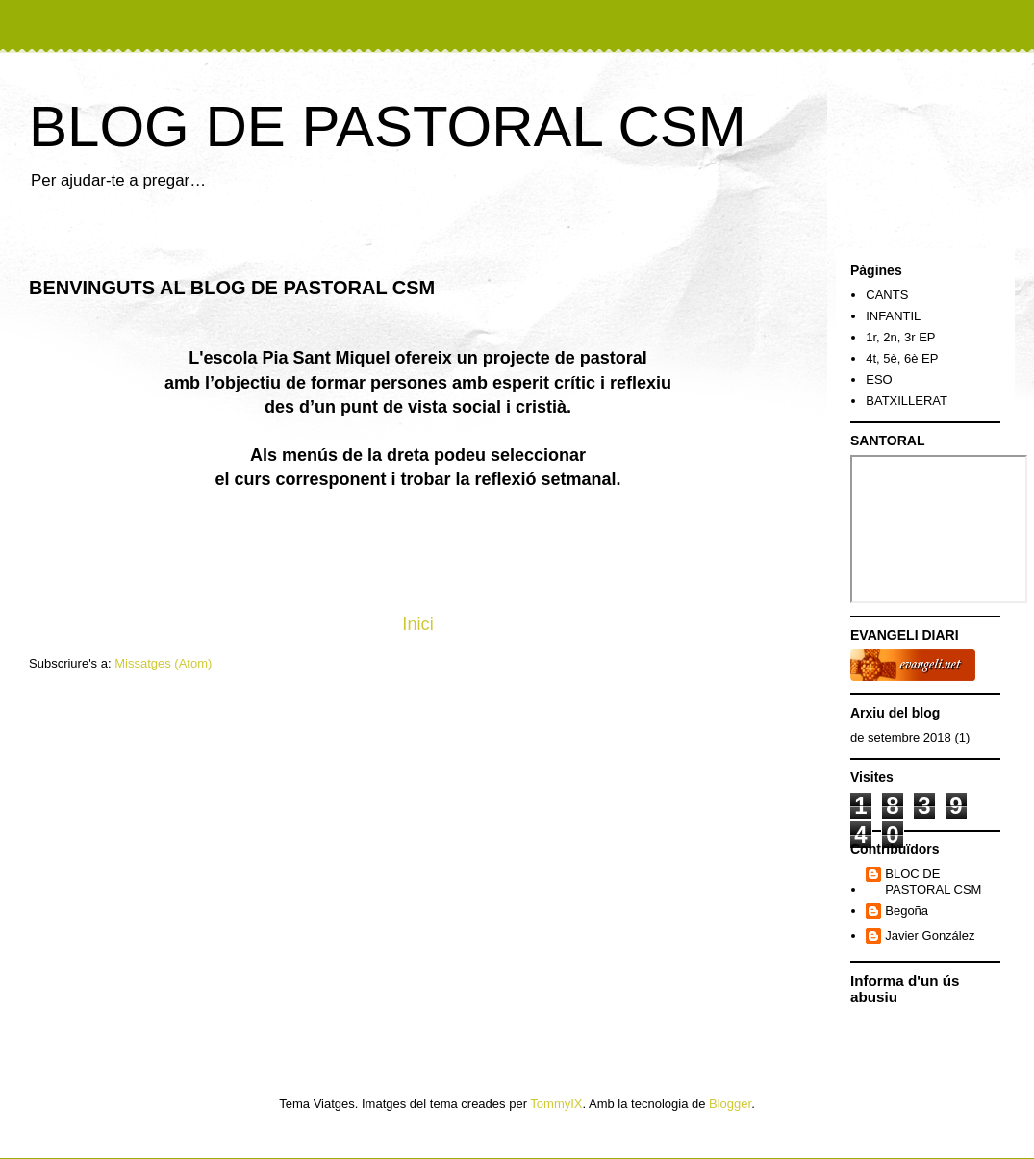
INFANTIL (893, 316)
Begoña (906, 910)
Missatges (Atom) (163, 663)
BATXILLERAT (906, 400)
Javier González (929, 935)
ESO (879, 379)
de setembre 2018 (900, 737)
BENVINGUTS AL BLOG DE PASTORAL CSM (232, 287)
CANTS (887, 295)
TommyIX (556, 1103)
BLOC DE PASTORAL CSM (933, 881)
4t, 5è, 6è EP (902, 358)
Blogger (730, 1103)
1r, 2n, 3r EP (900, 337)
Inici (417, 624)
